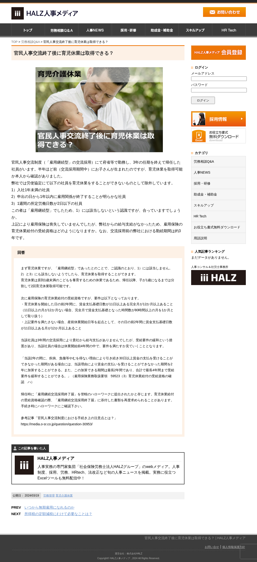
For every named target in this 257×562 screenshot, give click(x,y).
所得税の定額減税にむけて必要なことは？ (58, 514)
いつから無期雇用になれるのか (49, 507)
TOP (14, 42)
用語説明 (200, 238)
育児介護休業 (64, 495)
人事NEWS (202, 172)
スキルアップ (204, 205)
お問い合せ (212, 547)
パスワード (199, 85)
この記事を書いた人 (32, 448)
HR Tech (200, 216)
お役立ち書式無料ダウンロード (217, 227)
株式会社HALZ (134, 553)
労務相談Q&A (30, 42)
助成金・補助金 (205, 194)
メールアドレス (202, 73)
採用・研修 (202, 183)
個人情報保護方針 (233, 547)
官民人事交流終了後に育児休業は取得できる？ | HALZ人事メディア (195, 538)
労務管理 (49, 495)
